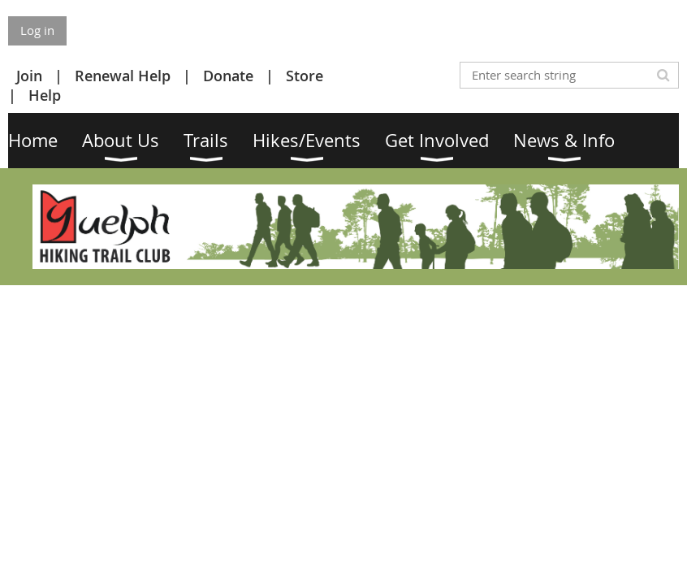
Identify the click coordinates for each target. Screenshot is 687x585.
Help (44, 95)
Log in (37, 30)
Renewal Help (123, 75)
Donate (228, 75)
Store (304, 75)
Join (29, 75)
